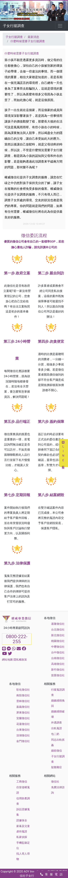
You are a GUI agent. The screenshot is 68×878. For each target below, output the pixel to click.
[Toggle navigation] (60, 25)
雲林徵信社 (23, 701)
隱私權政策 (20, 659)
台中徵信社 (58, 652)
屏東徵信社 (23, 712)
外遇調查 (56, 722)
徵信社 (55, 781)
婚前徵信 (56, 750)
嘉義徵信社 (23, 706)
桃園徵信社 (58, 641)
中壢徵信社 (58, 646)
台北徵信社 (58, 629)
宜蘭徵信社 (23, 718)
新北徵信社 (58, 635)
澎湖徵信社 (23, 735)
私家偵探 (21, 837)
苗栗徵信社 (58, 675)
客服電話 (52, 874)
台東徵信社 (23, 729)
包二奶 (55, 734)
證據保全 (21, 820)
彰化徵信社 (23, 689)
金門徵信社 (23, 741)
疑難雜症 (56, 767)
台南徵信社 (58, 658)
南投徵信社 (23, 695)
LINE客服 (63, 453)
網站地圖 (7, 659)
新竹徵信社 (58, 669)
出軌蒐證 (56, 728)
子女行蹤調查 (13, 26)
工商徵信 (21, 781)
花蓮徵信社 (23, 724)
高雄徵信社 (58, 664)
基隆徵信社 (58, 623)
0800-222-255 (16, 639)
